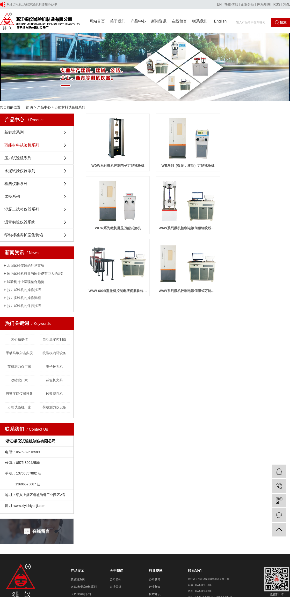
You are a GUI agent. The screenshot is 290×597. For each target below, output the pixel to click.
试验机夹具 (54, 380)
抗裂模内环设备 (54, 353)
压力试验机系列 (17, 158)
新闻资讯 (159, 21)
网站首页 (97, 21)
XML (286, 4)
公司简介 (115, 579)
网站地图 (264, 4)
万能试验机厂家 (19, 407)
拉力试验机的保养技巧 (24, 306)
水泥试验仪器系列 (19, 171)
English (220, 21)
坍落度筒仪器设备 (19, 394)
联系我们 (200, 21)
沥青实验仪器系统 (19, 222)
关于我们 (117, 21)
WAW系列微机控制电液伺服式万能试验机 (189, 293)
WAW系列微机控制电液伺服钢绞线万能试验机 (189, 230)
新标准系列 (14, 132)
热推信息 (231, 4)
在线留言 (179, 21)
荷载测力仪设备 (54, 407)
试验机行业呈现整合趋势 (25, 282)
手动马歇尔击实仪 (19, 353)
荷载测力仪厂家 (19, 366)
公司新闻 (154, 579)
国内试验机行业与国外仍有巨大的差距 (36, 274)
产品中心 (138, 21)
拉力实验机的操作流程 (24, 298)
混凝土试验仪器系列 (21, 209)
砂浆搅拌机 (54, 394)
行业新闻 (154, 587)
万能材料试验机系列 (70, 107)
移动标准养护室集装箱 (23, 235)
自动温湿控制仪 (54, 339)
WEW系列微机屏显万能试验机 (118, 230)
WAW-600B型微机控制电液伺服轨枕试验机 (118, 293)
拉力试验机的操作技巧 (24, 290)
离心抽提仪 (19, 339)
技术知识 (154, 594)
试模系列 (12, 196)
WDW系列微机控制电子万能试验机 (118, 166)
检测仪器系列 (16, 184)
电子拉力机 (54, 366)
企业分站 (247, 4)
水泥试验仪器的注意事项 (25, 266)
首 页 (29, 107)
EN (219, 4)
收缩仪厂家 (19, 380)
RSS (276, 4)
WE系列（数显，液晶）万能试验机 (189, 166)
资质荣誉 (115, 587)
